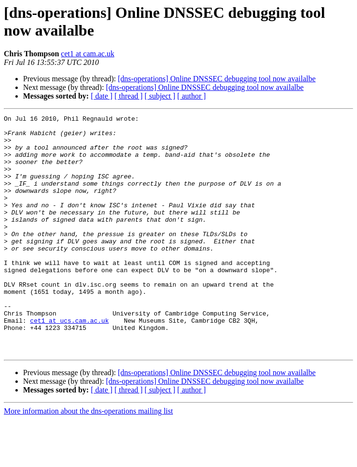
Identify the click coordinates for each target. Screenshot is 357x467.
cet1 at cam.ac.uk (87, 54)
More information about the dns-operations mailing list (88, 458)
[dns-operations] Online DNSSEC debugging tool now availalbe (217, 79)
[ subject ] (160, 96)
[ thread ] (128, 96)
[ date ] (101, 96)
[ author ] (191, 96)
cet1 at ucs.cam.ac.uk (69, 362)
